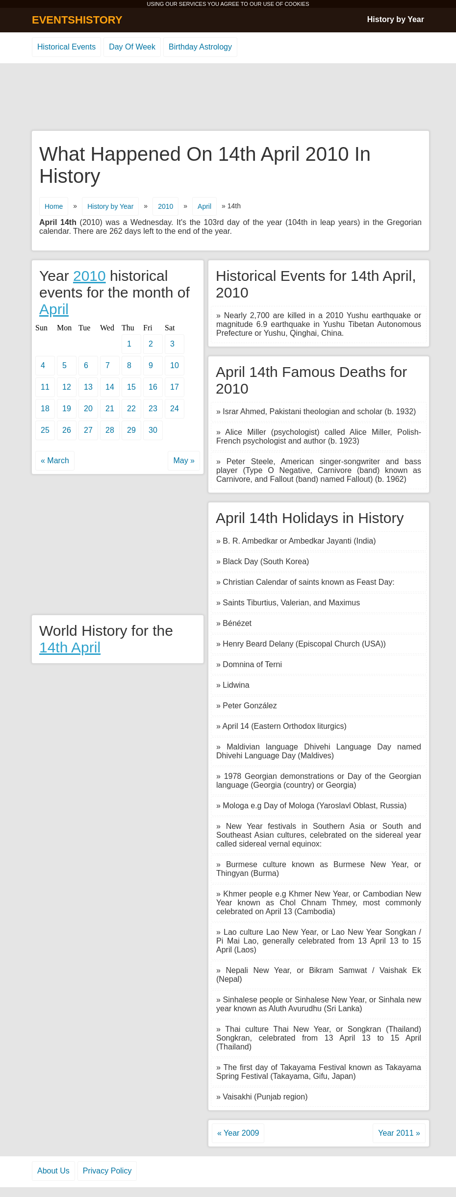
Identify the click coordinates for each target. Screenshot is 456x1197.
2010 (165, 206)
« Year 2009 (238, 1133)
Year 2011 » (399, 1133)
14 (109, 387)
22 (131, 408)
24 (174, 408)
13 (88, 387)
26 (66, 430)
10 (174, 365)
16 (153, 387)
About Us (53, 1171)
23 (153, 408)
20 (88, 408)
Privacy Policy (107, 1171)
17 (174, 387)
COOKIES (296, 4)
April (204, 206)
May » (184, 460)
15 (131, 387)
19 (66, 408)
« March (55, 460)
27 (88, 430)
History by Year (395, 19)
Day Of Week (132, 47)
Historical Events (66, 47)
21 (109, 408)
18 (45, 408)
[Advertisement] (228, 97)
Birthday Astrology (200, 47)
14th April (70, 647)
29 (131, 430)
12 (66, 387)
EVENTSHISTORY (77, 20)
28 (109, 430)
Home (54, 206)
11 (45, 387)
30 (153, 430)
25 (45, 430)
